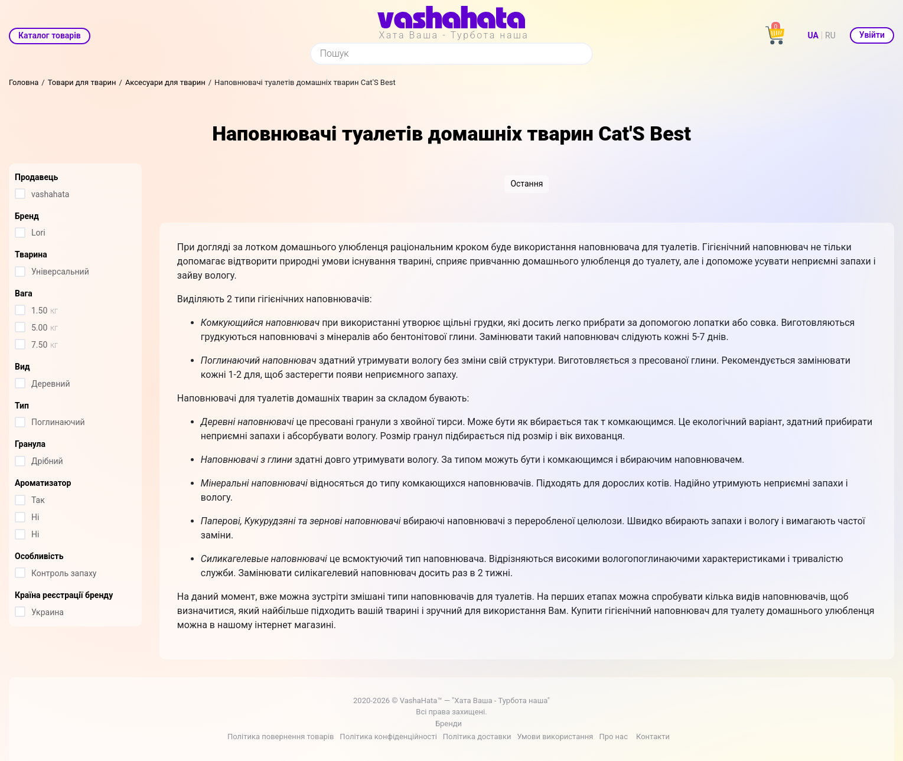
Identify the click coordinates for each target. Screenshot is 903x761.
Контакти (653, 736)
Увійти (872, 35)
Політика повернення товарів (280, 736)
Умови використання (555, 736)
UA (813, 35)
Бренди (448, 723)
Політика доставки (477, 736)
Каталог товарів (49, 35)
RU (830, 35)
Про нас (613, 736)
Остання (526, 183)
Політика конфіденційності (388, 736)
